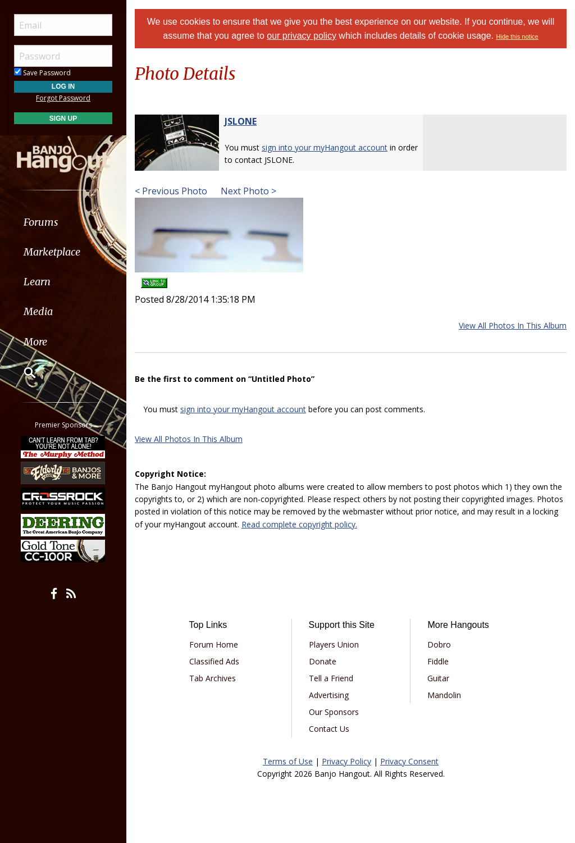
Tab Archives (212, 678)
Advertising (329, 695)
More (35, 341)
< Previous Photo (171, 191)
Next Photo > (247, 191)
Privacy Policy (346, 761)
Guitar (438, 678)
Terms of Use (288, 761)
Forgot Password (63, 98)
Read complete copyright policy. (299, 524)
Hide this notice (517, 36)
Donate (322, 661)
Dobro (439, 644)
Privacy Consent (409, 761)
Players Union (334, 644)
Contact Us (329, 728)
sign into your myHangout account (324, 147)
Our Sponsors (334, 712)
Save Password (42, 73)
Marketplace (52, 251)
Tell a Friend (331, 678)
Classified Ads (214, 661)
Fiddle (438, 661)
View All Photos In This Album (513, 325)
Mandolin (444, 695)
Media (38, 311)
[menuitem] (63, 222)
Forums (41, 222)
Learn (37, 281)
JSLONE (241, 121)
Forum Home (213, 644)
